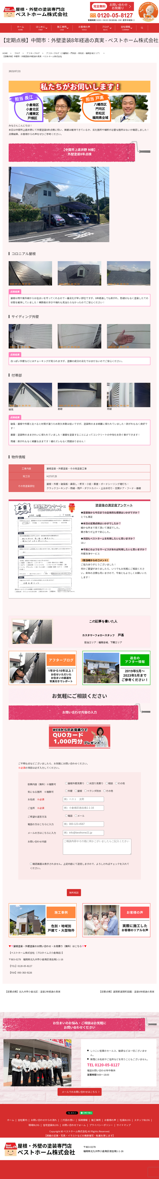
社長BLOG (125, 1120)
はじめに (40, 28)
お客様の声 (84, 28)
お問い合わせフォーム (74, 1125)
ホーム (20, 28)
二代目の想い (67, 1120)
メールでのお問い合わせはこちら (79, 1091)
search (145, 28)
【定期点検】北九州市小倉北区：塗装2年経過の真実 (32, 991)
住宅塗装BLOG (51, 1125)
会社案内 (22, 1120)
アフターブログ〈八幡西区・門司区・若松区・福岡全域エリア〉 (73, 53)
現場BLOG (33, 1125)
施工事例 (62, 28)
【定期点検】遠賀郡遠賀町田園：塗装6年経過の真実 (126, 991)
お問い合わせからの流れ (44, 1120)
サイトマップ (124, 1125)
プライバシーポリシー (101, 1125)
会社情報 (125, 28)
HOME (5, 53)
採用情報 (83, 1120)
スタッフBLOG (142, 1120)
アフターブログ (33, 53)
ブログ (105, 28)
